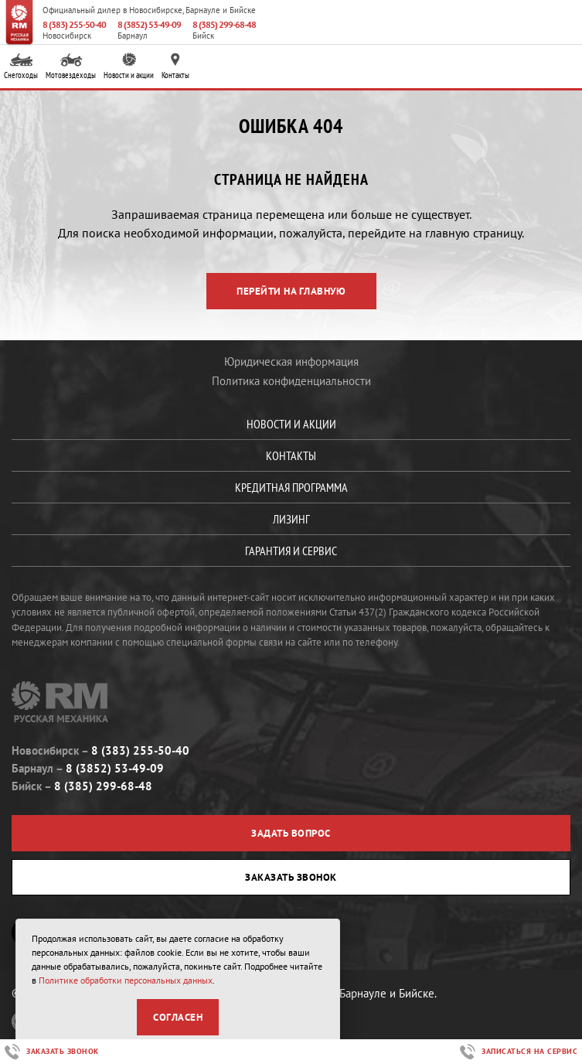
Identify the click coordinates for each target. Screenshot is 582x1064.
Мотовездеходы (71, 67)
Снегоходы (21, 67)
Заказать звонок (291, 877)
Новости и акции (129, 67)
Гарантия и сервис (291, 550)
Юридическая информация (291, 361)
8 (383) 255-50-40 (74, 24)
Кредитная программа (291, 487)
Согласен (178, 1017)
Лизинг (291, 519)
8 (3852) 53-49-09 (149, 24)
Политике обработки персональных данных (126, 980)
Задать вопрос (291, 833)
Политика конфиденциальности (291, 381)
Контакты (175, 67)
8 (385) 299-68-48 (224, 24)
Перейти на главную (291, 291)
